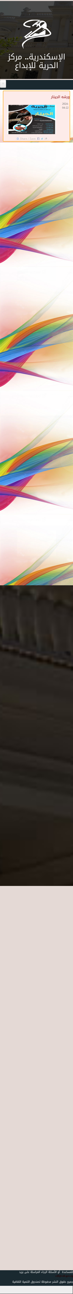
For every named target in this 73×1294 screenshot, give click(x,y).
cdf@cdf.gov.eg (62, 1276)
